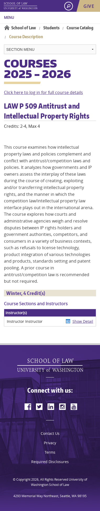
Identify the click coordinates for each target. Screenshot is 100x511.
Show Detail (82, 321)
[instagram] (62, 406)
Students (51, 27)
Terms (50, 452)
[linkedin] (51, 406)
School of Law (23, 27)
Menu (9, 17)
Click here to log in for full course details (43, 92)
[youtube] (74, 406)
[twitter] (39, 406)
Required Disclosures (50, 461)
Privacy (50, 442)
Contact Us (50, 433)
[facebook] (27, 406)
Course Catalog (80, 27)
